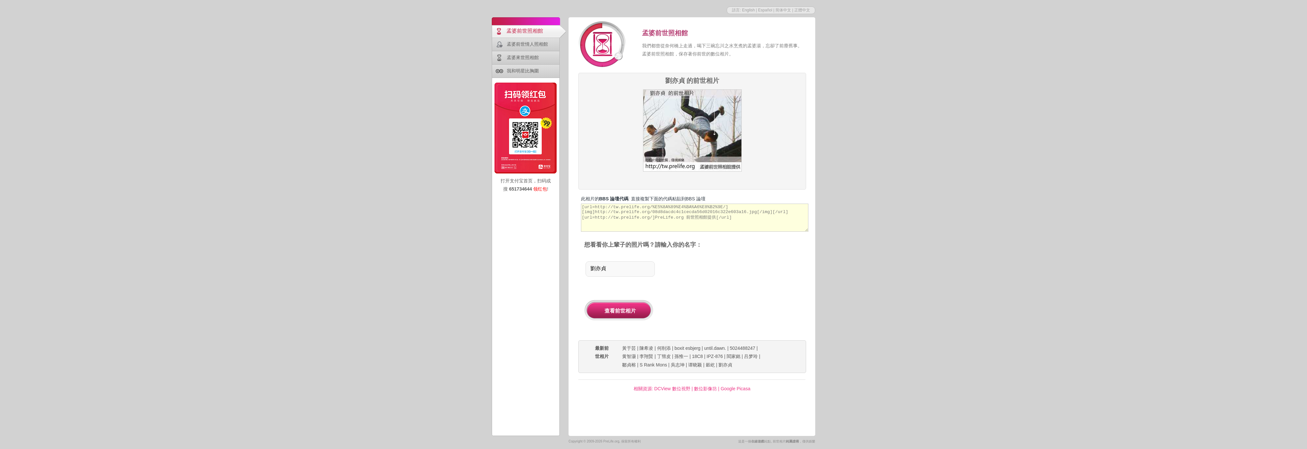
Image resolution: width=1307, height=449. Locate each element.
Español (765, 10)
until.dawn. (715, 348)
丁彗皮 (664, 356)
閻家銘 (733, 356)
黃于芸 (629, 348)
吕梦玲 (751, 356)
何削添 (664, 348)
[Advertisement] (738, 295)
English (748, 10)
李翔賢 (646, 356)
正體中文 (802, 10)
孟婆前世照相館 (524, 31)
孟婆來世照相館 (523, 57)
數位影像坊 (705, 388)
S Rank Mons (653, 364)
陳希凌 (646, 348)
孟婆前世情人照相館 (527, 44)
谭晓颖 (695, 364)
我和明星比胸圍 (523, 70)
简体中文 (783, 10)
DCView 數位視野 (672, 388)
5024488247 (742, 348)
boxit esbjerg (687, 348)
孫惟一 (681, 356)
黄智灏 (629, 356)
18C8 (697, 356)
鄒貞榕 (629, 364)
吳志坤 (678, 364)
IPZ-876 (715, 356)
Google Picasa (735, 388)
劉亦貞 (725, 364)
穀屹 (710, 364)
